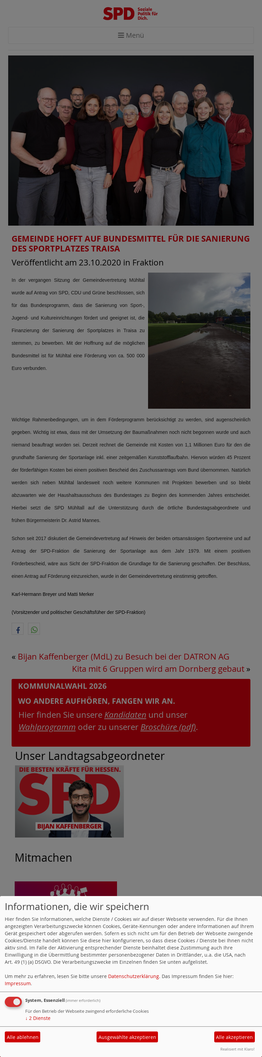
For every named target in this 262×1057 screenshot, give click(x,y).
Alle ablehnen (23, 1037)
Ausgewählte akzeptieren (127, 1037)
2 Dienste (37, 1018)
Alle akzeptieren (234, 1037)
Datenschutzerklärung (133, 976)
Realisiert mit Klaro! (237, 1049)
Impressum (18, 983)
